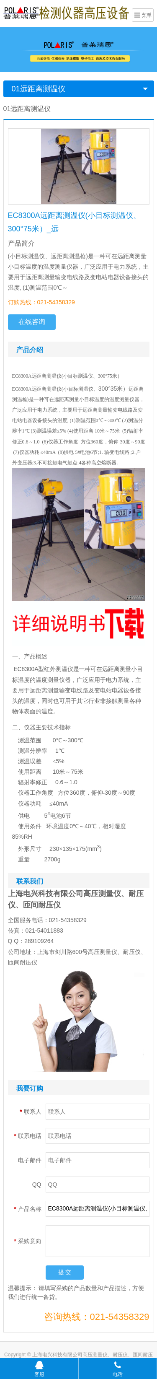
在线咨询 (31, 321)
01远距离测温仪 (38, 89)
